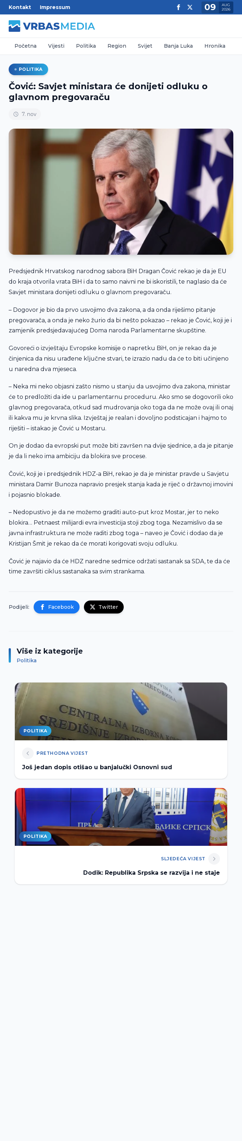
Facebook (56, 607)
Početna (25, 46)
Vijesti (56, 46)
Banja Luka (178, 46)
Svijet (145, 46)
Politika (86, 46)
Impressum (55, 7)
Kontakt (20, 7)
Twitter (104, 607)
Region (116, 46)
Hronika (214, 46)
